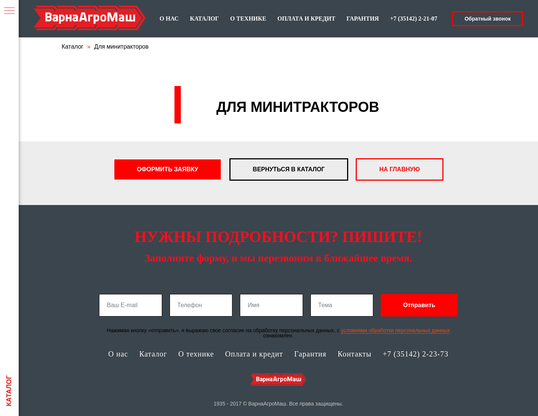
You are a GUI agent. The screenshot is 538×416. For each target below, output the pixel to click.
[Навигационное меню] (9, 11)
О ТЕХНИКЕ (248, 18)
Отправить (419, 305)
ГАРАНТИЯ (363, 18)
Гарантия (310, 354)
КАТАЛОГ (204, 18)
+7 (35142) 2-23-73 (415, 354)
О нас (118, 354)
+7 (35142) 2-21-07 (413, 18)
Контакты (355, 354)
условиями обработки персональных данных (395, 330)
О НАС (169, 18)
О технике (196, 354)
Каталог (72, 46)
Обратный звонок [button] (487, 19)
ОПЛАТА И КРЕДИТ (307, 18)
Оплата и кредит (254, 354)
